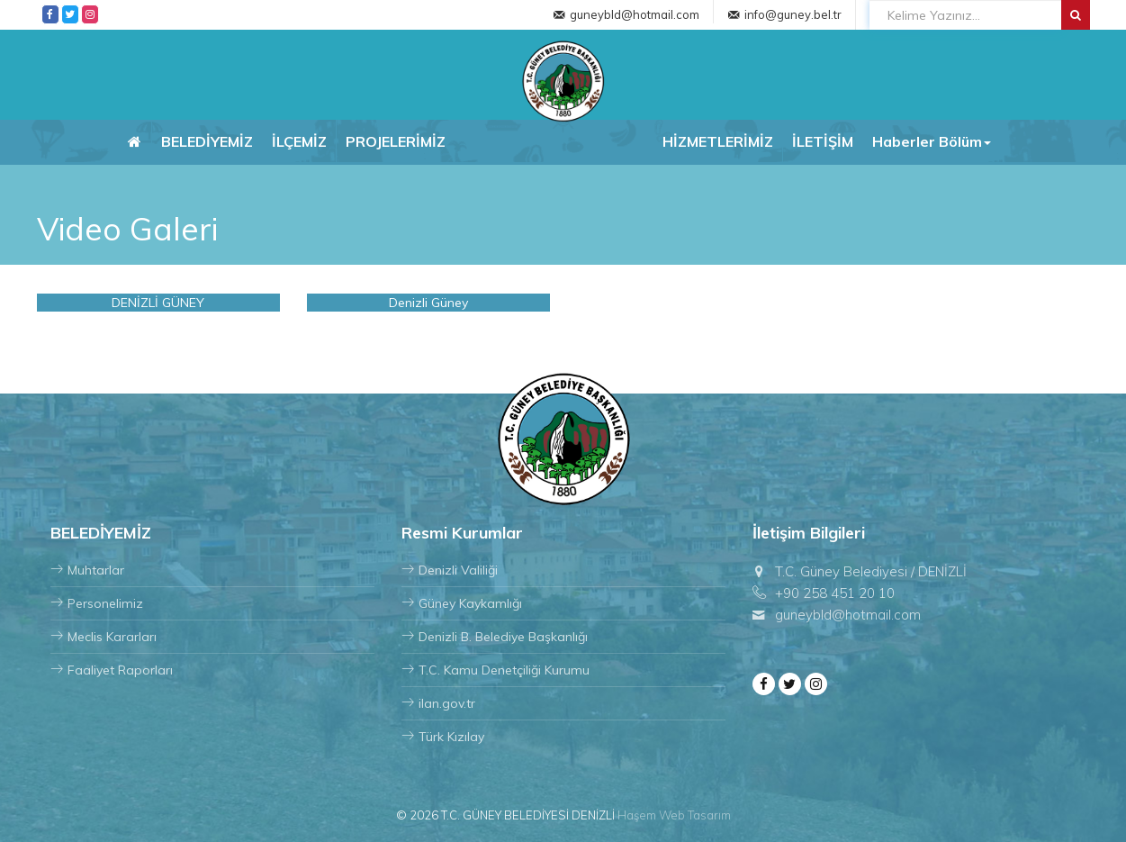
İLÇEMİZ (299, 141)
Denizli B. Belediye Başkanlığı (494, 637)
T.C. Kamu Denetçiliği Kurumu (495, 670)
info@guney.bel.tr (793, 14)
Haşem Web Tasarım (674, 815)
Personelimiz (96, 603)
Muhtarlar (87, 570)
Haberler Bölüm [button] (931, 141)
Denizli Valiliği (449, 570)
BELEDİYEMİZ (207, 141)
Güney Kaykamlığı (461, 603)
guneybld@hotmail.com (634, 14)
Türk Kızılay (442, 737)
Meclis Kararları (103, 637)
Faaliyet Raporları (111, 670)
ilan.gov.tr (438, 703)
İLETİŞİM (822, 141)
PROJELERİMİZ (396, 141)
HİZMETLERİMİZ (717, 141)
